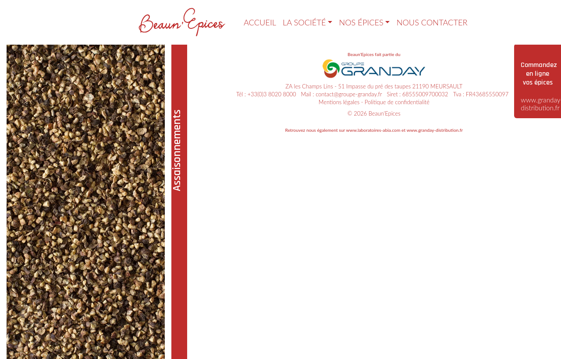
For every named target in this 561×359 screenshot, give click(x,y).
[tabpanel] (86, 201)
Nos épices (361, 22)
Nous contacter (432, 22)
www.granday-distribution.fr (435, 130)
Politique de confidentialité (397, 102)
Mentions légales (339, 102)
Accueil (260, 22)
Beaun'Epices (385, 113)
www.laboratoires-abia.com (373, 130)
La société (304, 22)
